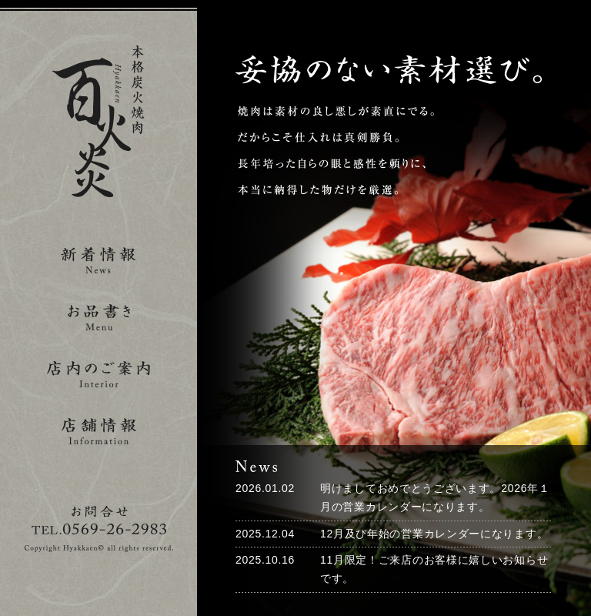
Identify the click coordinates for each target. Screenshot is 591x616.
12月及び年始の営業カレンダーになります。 (434, 533)
